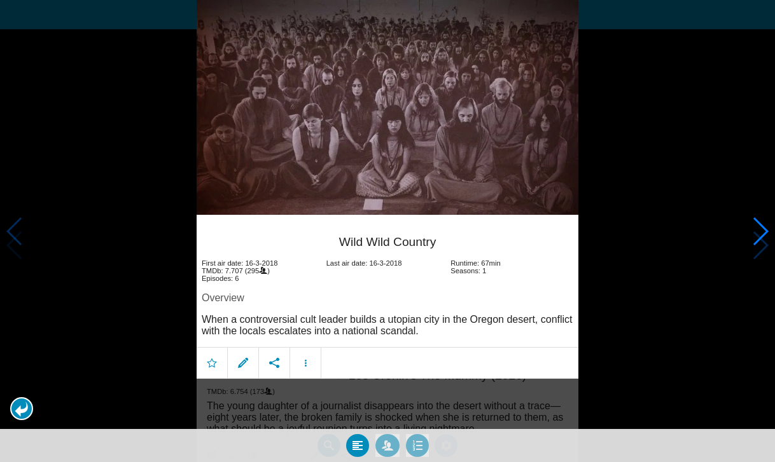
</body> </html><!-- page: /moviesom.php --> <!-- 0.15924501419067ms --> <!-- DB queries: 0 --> (387, 231)
